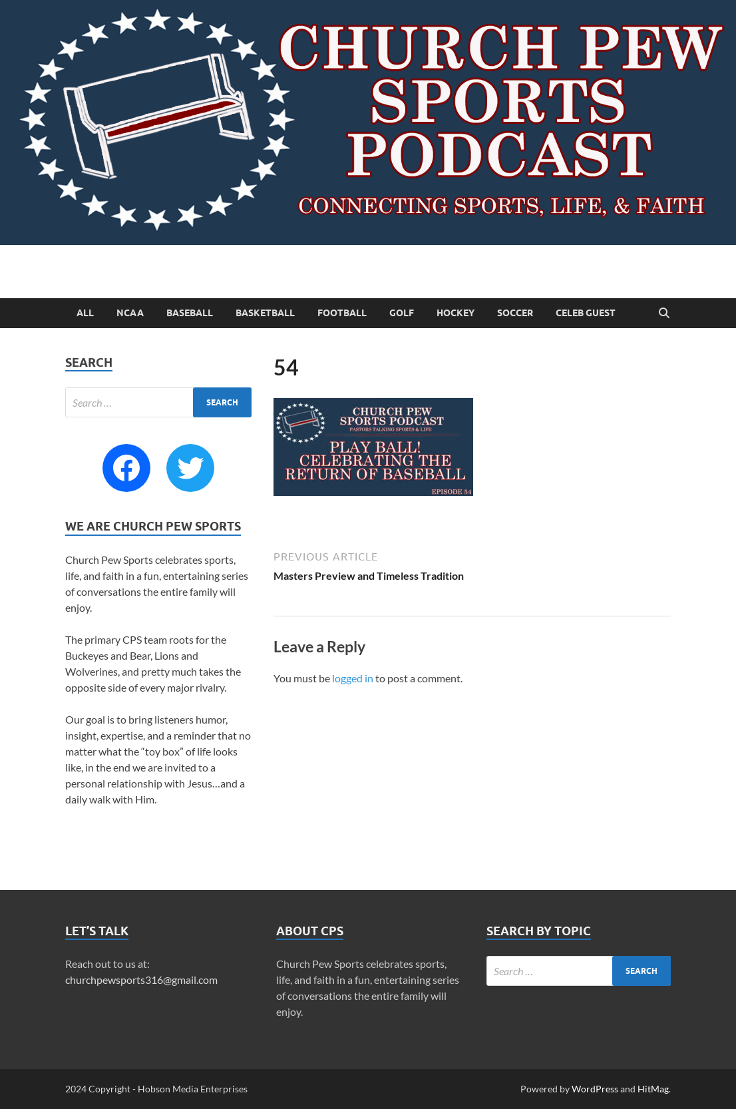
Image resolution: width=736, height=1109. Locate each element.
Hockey (455, 313)
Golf (401, 313)
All (85, 313)
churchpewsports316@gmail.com (141, 979)
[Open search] (664, 313)
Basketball (265, 313)
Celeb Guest (586, 313)
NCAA (130, 313)
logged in (352, 678)
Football (342, 313)
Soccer (515, 313)
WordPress (595, 1088)
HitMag (653, 1088)
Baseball (189, 313)
